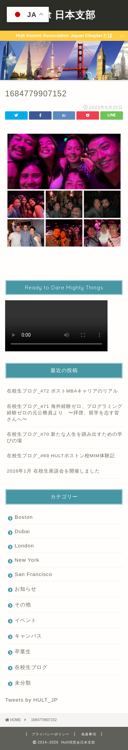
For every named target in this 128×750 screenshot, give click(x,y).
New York (27, 560)
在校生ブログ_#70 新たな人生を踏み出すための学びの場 (65, 437)
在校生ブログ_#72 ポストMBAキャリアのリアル (62, 391)
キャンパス (28, 636)
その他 (23, 604)
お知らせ (26, 589)
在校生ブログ (31, 667)
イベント (26, 620)
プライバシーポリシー (50, 734)
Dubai (22, 531)
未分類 (23, 683)
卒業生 (23, 651)
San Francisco (33, 574)
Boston (24, 517)
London (24, 545)
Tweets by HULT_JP (31, 700)
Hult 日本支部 (64, 15)
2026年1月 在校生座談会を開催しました (53, 471)
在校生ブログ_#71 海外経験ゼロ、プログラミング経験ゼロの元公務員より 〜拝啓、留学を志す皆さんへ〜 (65, 413)
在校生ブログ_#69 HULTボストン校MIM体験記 (61, 455)
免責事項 (88, 734)
